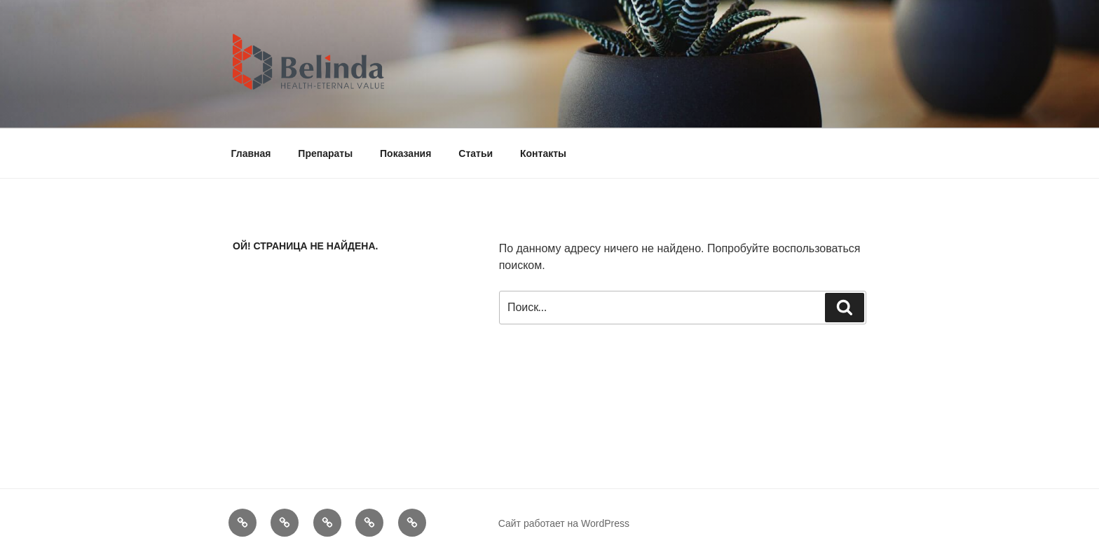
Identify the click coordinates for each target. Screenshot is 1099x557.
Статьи (475, 153)
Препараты (325, 153)
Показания (405, 153)
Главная (251, 153)
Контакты (543, 153)
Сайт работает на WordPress (563, 523)
